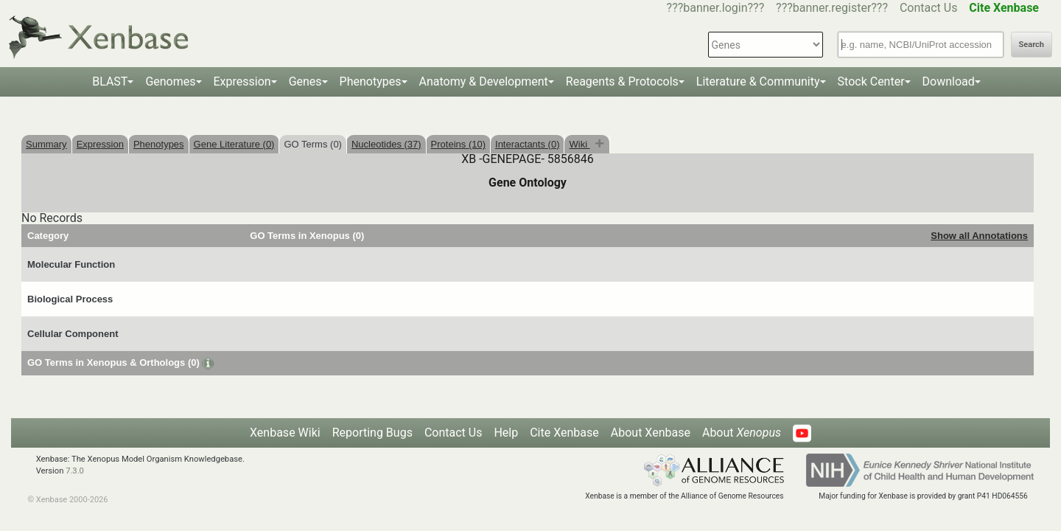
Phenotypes (371, 81)
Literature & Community (758, 81)
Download (948, 81)
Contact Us (929, 8)
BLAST (109, 81)
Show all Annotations (979, 235)
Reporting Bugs (372, 433)
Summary (46, 144)
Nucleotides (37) (386, 144)
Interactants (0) (527, 144)
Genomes (170, 81)
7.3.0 (75, 471)
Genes (305, 81)
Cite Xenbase (564, 433)
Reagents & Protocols (622, 81)
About (741, 433)
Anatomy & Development (483, 81)
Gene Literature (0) (234, 144)
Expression (242, 81)
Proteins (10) (458, 144)
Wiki (579, 144)
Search (1031, 44)
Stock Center (871, 81)
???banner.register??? (832, 8)
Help (506, 433)
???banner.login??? (716, 8)
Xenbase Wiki (285, 433)
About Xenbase (650, 433)
